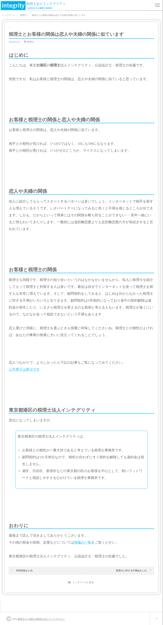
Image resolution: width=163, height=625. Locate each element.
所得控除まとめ (24, 570)
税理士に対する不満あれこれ (131, 570)
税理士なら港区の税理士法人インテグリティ (41, 619)
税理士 (30, 42)
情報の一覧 (82, 542)
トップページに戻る (83, 582)
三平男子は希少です (24, 369)
